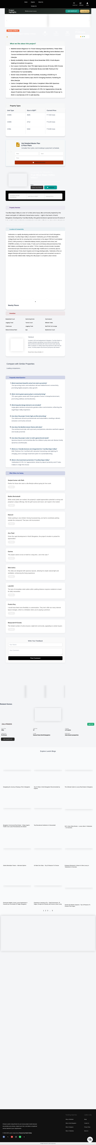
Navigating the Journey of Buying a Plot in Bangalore (16, 787)
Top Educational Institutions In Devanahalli (44, 825)
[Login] (87, 3)
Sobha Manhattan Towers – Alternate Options (14, 865)
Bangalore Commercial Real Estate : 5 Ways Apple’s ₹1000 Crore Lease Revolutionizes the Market (16, 826)
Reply (11, 487)
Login (87, 5)
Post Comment (35, 658)
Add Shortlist (72, 11)
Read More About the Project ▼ (16, 224)
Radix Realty (28, 1133)
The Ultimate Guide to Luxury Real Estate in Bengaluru (79, 787)
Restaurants (40, 298)
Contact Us (34, 6)
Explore (33, 2)
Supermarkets (55, 298)
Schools (14, 298)
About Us (40, 2)
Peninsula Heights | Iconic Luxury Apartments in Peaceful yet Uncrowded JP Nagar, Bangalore (15, 903)
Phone (32, 184)
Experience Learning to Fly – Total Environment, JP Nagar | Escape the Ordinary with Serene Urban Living (48, 903)
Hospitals (26, 298)
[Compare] (80, 3)
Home (25, 2)
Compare (81, 5)
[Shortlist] (74, 3)
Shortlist (75, 5)
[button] (7, 21)
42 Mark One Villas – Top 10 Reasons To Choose (46, 865)
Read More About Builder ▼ (35, 352)
